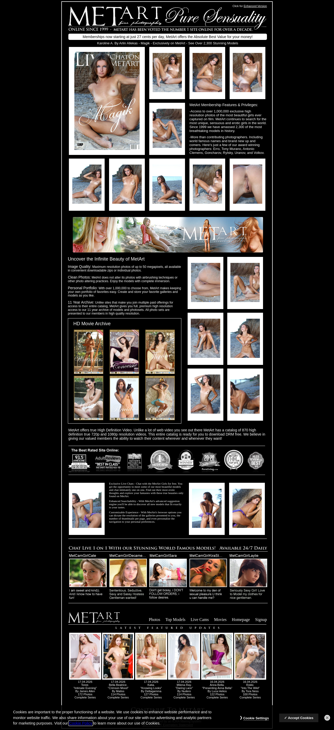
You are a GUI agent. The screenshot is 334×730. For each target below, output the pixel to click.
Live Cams (200, 619)
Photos (154, 619)
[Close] (327, 722)
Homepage (241, 619)
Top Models (175, 619)
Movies (220, 619)
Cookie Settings (256, 722)
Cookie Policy (80, 727)
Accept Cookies (300, 722)
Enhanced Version (255, 6)
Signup (261, 619)
